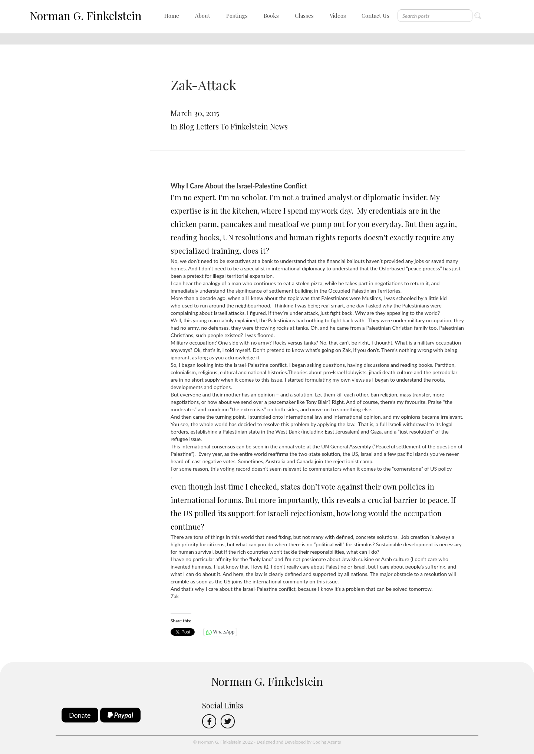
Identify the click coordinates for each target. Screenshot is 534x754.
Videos (338, 15)
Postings (237, 15)
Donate (80, 715)
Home (171, 15)
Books (271, 15)
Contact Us (375, 15)
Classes (304, 15)
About (202, 15)
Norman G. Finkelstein (86, 15)
